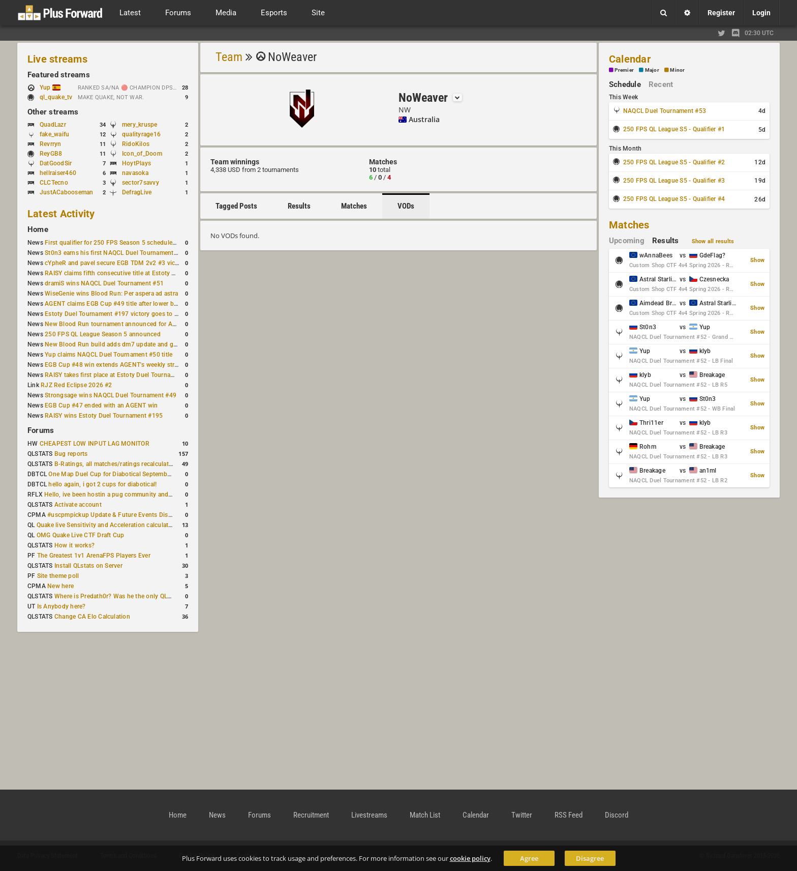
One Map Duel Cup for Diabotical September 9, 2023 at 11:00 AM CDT (147, 474)
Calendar (630, 59)
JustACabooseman (67, 192)
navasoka (135, 173)
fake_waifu (54, 134)
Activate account (78, 504)
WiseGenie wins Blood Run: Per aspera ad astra (111, 293)
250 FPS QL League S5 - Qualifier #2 (674, 162)
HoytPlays (136, 163)
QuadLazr (53, 124)
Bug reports (71, 453)
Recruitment (311, 815)
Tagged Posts (236, 206)
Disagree (590, 858)
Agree (529, 858)
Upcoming (627, 240)
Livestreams (369, 815)
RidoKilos (135, 144)
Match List (425, 815)
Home (37, 229)
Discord (616, 815)
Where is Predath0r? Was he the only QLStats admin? (129, 596)
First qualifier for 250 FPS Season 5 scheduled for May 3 (124, 242)
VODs (405, 206)
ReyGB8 (51, 153)
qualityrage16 (141, 134)
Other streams (52, 112)
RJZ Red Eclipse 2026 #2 (76, 385)
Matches (354, 206)
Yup (50, 87)
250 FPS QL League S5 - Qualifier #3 (674, 180)
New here (60, 586)
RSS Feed (569, 815)
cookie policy (470, 858)
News (217, 815)
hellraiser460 (58, 173)
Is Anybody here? (61, 606)
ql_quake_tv (56, 97)
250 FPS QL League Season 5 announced (103, 334)
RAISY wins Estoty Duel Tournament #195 (104, 415)
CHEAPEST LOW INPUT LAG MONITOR (94, 443)
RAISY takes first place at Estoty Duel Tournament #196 (123, 375)
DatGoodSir (56, 163)
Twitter (521, 815)
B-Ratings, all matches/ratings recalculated (114, 464)
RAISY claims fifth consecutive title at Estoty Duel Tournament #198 (140, 273)
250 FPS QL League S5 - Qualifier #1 (674, 129)
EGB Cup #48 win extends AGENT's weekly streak (114, 364)
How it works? (74, 545)
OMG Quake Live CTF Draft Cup (81, 535)
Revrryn (51, 144)
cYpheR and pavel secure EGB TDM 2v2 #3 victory (115, 263)
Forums (40, 430)
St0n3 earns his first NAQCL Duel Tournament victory (119, 252)
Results (299, 206)
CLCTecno (54, 182)
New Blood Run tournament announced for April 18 (117, 324)
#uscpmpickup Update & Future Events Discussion (118, 514)
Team (229, 57)
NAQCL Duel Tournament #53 (664, 110)
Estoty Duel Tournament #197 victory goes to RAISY (118, 313)
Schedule (625, 84)
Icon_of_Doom (142, 153)
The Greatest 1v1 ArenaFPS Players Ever (93, 555)
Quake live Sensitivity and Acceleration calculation (107, 525)
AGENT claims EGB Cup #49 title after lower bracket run (123, 303)
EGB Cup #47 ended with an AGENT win (101, 405)
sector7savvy (140, 182)
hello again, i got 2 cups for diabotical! (102, 484)
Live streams (57, 59)
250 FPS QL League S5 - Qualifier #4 (674, 198)
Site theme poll (58, 575)
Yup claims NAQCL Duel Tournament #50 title (108, 354)
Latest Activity (61, 214)
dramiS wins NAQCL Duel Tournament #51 (104, 283)
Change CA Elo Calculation (92, 616)
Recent (661, 84)
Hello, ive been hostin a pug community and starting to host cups (136, 494)
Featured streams (58, 74)
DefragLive (136, 192)
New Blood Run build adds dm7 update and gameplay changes (133, 344)
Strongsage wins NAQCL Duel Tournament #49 (110, 395)
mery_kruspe (140, 124)
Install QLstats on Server (88, 565)
